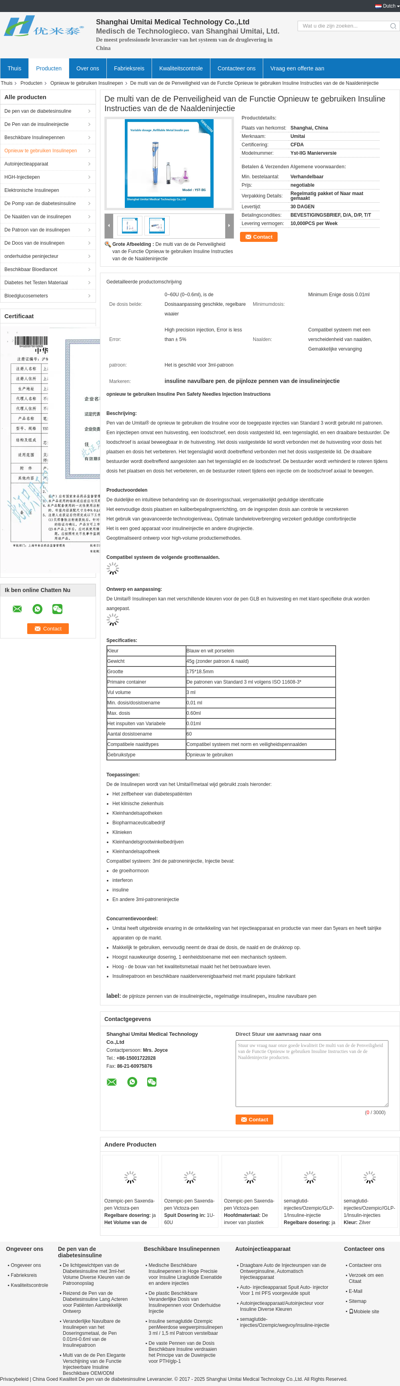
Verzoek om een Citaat (366, 1278)
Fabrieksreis (129, 68)
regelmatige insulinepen (239, 996)
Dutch (389, 6)
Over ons (87, 68)
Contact (262, 237)
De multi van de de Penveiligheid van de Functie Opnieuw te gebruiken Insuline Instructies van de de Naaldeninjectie (172, 251)
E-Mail (355, 1291)
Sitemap (357, 1301)
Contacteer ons (237, 68)
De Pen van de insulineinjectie (36, 124)
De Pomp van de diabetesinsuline (40, 203)
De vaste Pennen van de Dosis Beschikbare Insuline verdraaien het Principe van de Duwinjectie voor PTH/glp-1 (183, 1352)
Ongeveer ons (26, 1265)
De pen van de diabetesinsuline (37, 111)
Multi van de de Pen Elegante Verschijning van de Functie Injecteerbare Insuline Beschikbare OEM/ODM (94, 1364)
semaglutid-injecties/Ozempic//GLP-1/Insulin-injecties (369, 1208)
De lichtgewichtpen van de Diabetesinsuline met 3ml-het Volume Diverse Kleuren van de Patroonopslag (96, 1274)
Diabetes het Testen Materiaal (36, 282)
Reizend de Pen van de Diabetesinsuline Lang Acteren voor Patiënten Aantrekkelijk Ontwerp (95, 1302)
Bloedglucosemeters (26, 296)
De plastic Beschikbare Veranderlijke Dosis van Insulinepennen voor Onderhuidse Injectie (185, 1302)
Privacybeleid (14, 1379)
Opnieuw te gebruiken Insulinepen (86, 83)
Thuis (14, 68)
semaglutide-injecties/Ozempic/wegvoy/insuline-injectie (284, 1322)
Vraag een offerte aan (297, 68)
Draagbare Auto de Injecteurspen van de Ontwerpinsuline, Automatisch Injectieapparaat (283, 1271)
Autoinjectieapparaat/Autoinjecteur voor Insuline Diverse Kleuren (282, 1306)
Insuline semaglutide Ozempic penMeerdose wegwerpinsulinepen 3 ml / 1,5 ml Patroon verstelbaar (186, 1327)
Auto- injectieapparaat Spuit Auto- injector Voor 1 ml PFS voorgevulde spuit (284, 1290)
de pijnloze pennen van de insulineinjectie (166, 996)
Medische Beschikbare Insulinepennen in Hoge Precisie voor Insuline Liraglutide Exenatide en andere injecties (185, 1274)
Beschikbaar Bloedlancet (30, 269)
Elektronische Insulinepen (31, 190)
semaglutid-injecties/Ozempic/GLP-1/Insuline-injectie (309, 1208)
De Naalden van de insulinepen (37, 216)
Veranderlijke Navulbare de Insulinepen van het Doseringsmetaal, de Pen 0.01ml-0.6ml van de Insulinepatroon (91, 1333)
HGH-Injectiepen (22, 177)
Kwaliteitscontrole (181, 68)
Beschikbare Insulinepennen (34, 137)
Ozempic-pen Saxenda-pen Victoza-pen (129, 1204)
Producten (49, 68)
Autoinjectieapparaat (26, 164)
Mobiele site (364, 1311)
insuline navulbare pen (292, 996)
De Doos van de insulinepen (34, 243)
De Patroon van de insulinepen (37, 230)
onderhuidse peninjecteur (31, 256)
